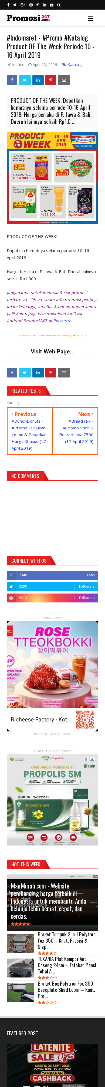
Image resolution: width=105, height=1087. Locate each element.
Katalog (74, 64)
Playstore (62, 320)
